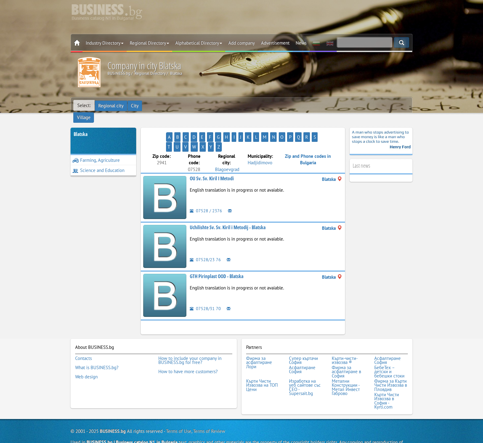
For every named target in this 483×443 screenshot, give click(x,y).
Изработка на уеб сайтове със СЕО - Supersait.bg (305, 365)
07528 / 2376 (206, 191)
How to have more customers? (188, 351)
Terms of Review (209, 408)
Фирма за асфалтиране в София (346, 351)
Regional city (111, 105)
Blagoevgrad (227, 150)
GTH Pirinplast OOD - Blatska (216, 257)
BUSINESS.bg (113, 408)
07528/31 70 (205, 289)
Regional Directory (149, 43)
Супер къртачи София (303, 341)
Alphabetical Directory (198, 43)
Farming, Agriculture (96, 151)
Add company (241, 43)
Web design (86, 355)
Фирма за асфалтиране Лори (259, 343)
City (135, 105)
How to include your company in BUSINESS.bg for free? (189, 341)
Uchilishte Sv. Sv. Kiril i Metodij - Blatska (228, 208)
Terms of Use (178, 408)
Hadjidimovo (260, 143)
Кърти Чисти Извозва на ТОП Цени (262, 363)
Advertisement (275, 43)
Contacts (83, 339)
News (301, 43)
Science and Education (98, 161)
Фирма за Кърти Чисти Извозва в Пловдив (390, 363)
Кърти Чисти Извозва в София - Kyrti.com (386, 378)
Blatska (80, 125)
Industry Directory (105, 43)
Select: (84, 105)
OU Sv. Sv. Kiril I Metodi (212, 159)
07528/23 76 (205, 240)
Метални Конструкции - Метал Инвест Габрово (346, 365)
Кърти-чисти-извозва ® (345, 341)
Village (153, 105)
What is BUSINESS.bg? (97, 347)
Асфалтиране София (387, 341)
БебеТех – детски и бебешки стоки (389, 351)
